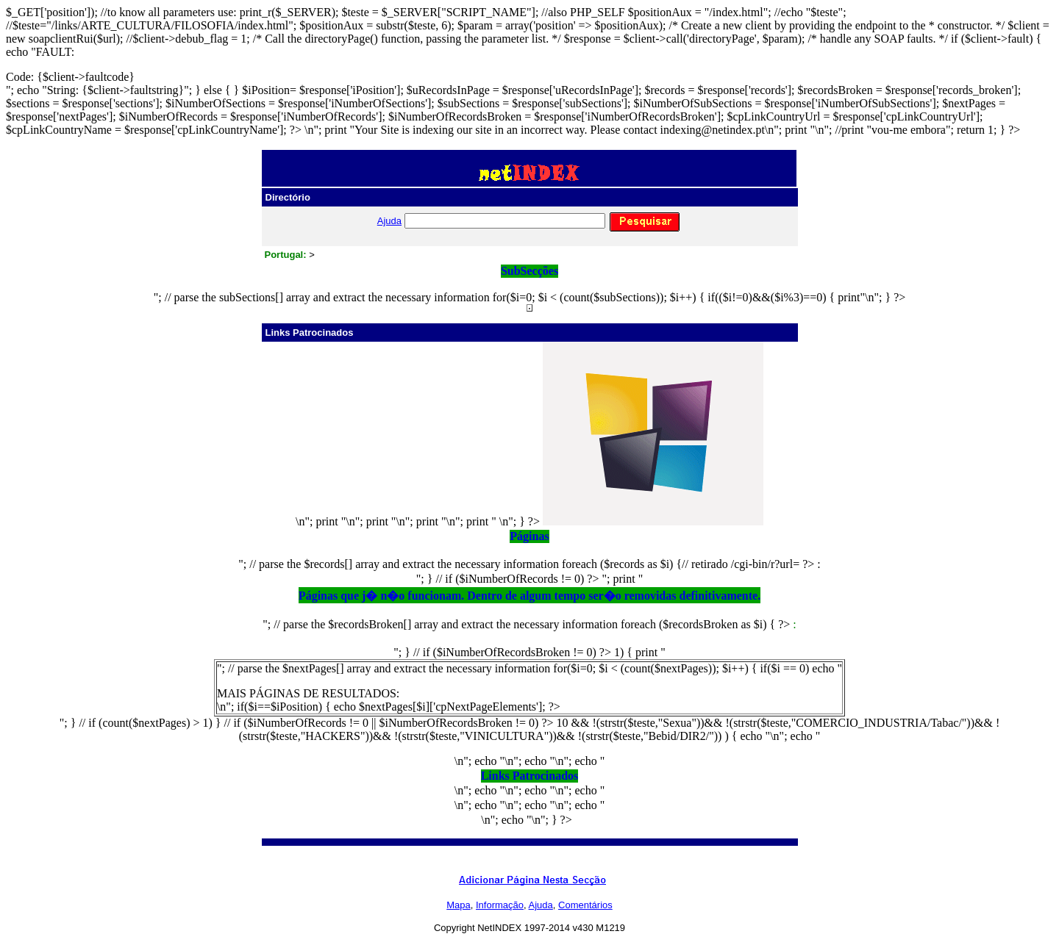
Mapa (458, 904)
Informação (500, 904)
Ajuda (389, 220)
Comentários (585, 904)
